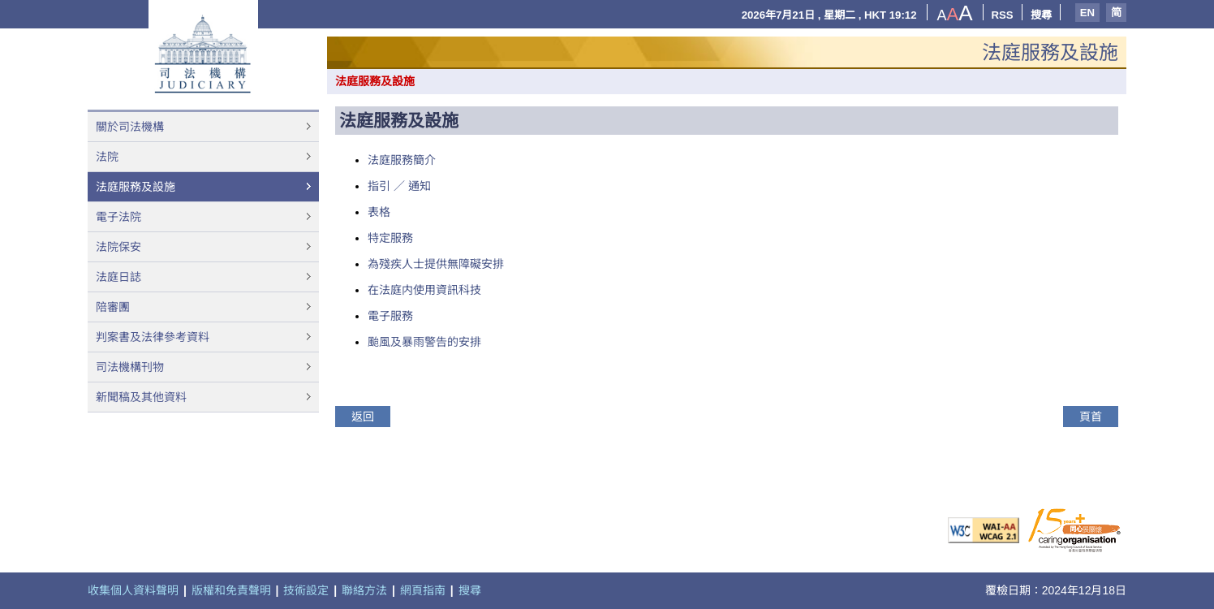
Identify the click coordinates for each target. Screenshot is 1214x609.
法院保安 (118, 246)
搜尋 (1041, 15)
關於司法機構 (130, 126)
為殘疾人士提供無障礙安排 (436, 263)
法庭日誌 (118, 276)
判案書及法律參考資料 (152, 336)
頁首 (1090, 416)
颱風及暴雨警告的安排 (424, 341)
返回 (362, 416)
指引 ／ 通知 (399, 185)
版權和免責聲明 (231, 590)
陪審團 (113, 306)
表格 (379, 211)
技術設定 (306, 590)
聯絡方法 (364, 590)
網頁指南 (423, 590)
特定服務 (390, 237)
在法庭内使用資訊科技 (424, 289)
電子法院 (118, 216)
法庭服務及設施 (135, 186)
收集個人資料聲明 (133, 590)
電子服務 (390, 315)
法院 (107, 156)
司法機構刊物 (130, 367)
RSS (1003, 15)
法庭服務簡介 (402, 159)
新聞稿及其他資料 (141, 397)
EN (1087, 12)
